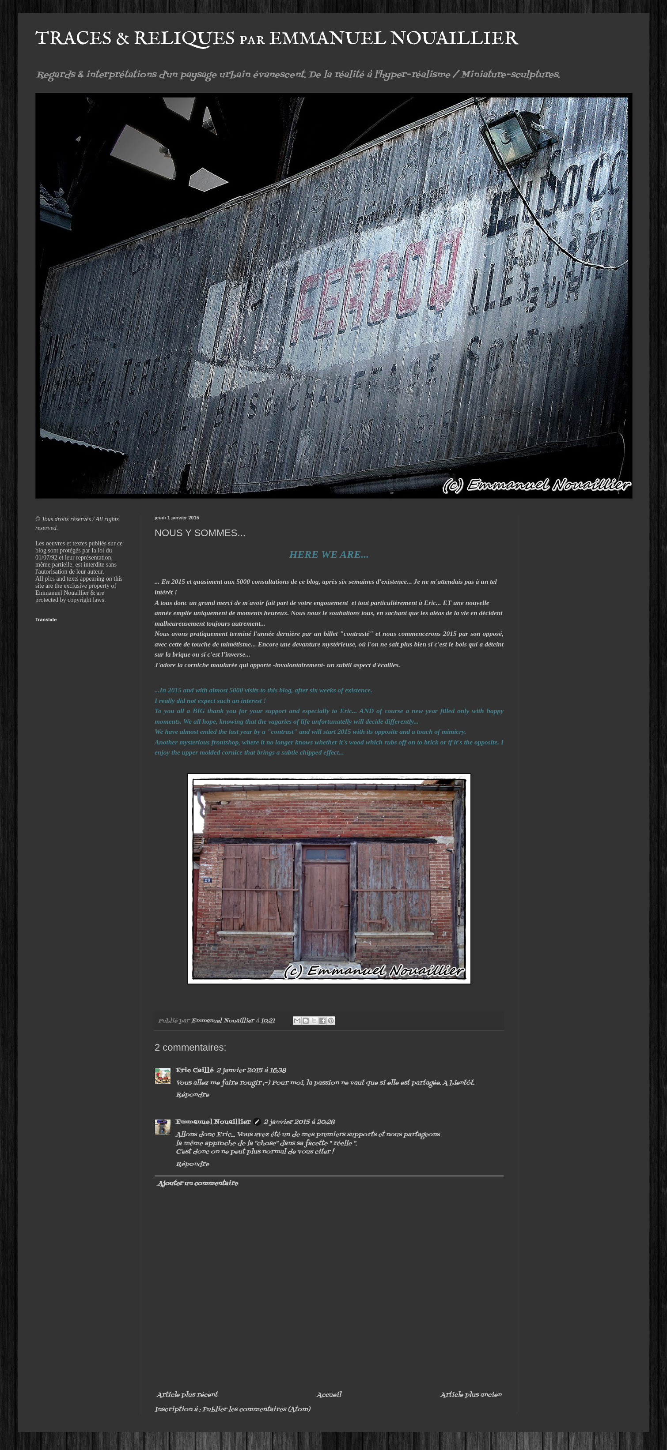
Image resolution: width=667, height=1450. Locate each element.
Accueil (329, 1395)
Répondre (192, 1095)
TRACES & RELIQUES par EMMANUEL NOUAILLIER (276, 39)
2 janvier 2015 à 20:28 (299, 1122)
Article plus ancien (470, 1395)
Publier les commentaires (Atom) (256, 1409)
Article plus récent (187, 1395)
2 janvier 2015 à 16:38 (251, 1070)
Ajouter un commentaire (198, 1183)
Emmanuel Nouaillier (213, 1122)
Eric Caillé (195, 1070)
